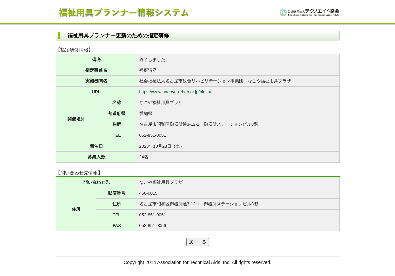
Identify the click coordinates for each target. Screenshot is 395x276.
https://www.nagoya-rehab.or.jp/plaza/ (175, 91)
